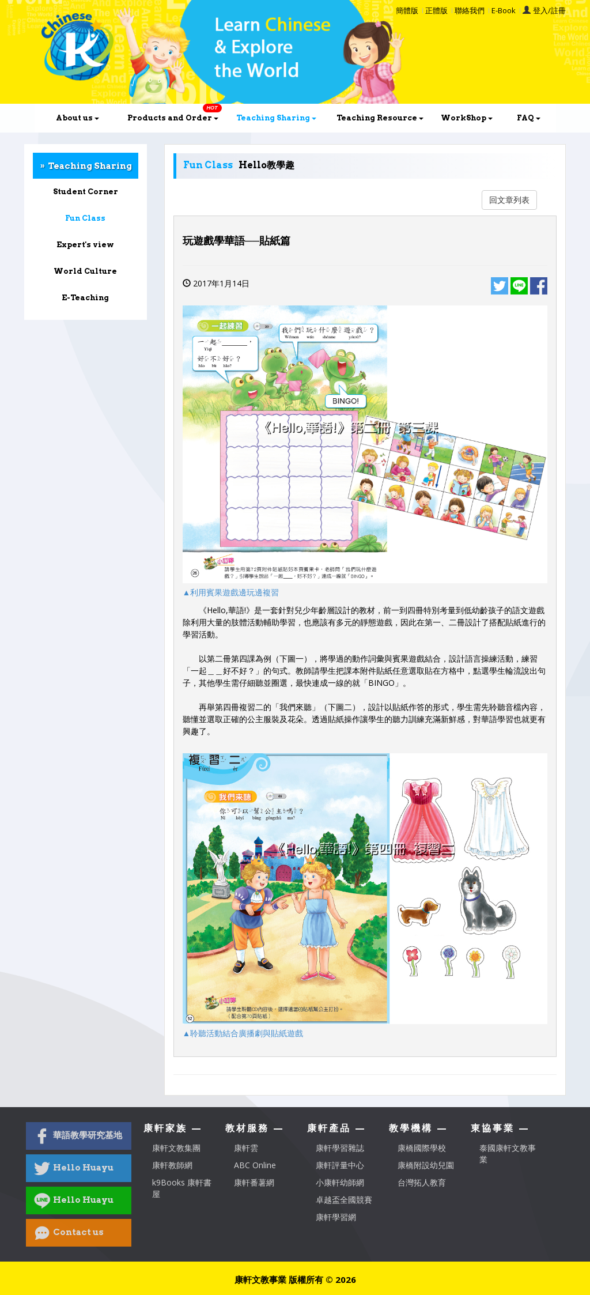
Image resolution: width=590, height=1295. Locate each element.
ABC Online (255, 1165)
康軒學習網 (336, 1216)
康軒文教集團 (176, 1147)
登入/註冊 (549, 10)
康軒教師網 (172, 1165)
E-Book (503, 10)
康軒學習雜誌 (340, 1147)
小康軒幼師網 (340, 1182)
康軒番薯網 (254, 1182)
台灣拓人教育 (422, 1182)
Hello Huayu (74, 1168)
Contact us (69, 1233)
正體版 (436, 10)
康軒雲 (246, 1147)
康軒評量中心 (340, 1165)
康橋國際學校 (422, 1147)
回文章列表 (509, 199)
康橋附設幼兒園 (426, 1165)
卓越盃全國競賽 (344, 1199)
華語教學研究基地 (78, 1136)
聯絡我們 (470, 10)
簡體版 (407, 10)
